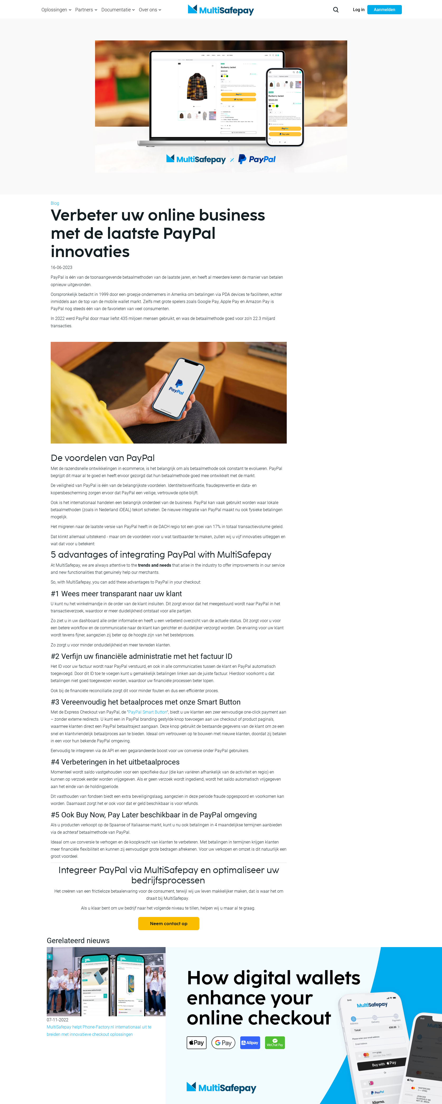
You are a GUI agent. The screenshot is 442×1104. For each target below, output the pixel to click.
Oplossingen (54, 9)
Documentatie (116, 9)
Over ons (148, 9)
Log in (359, 9)
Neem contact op (168, 924)
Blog (55, 203)
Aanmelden (384, 9)
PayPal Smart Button (147, 712)
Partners (84, 9)
